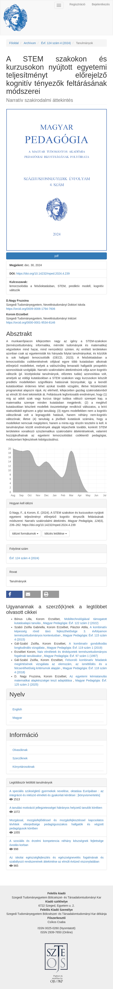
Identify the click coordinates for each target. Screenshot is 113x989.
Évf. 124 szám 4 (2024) (56, 43)
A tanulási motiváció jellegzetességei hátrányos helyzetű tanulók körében (55, 807)
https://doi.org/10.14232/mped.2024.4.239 (43, 273)
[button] (14, 594)
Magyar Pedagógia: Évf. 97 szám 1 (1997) (71, 655)
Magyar (17, 717)
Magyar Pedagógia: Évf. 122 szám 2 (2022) (70, 623)
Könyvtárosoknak (23, 766)
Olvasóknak (20, 750)
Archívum (30, 43)
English (17, 709)
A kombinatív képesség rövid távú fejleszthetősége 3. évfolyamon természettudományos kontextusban (60, 631)
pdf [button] (56, 256)
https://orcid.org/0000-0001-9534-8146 (30, 322)
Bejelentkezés (101, 4)
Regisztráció (77, 4)
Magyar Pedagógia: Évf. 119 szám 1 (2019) (74, 647)
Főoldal (14, 43)
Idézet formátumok (25, 533)
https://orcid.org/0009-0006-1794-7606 (30, 308)
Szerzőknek (20, 758)
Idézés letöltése (56, 533)
